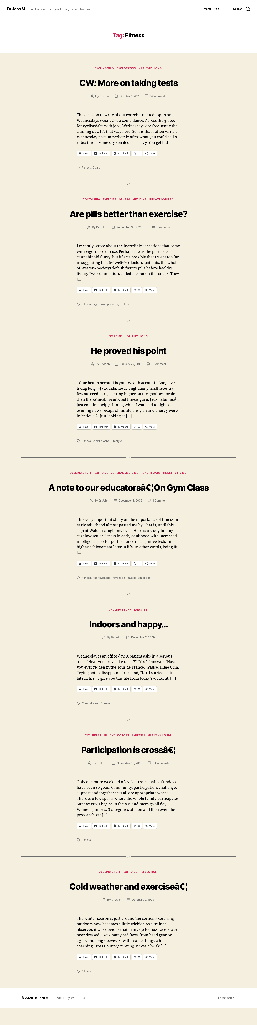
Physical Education (140, 593)
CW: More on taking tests (128, 82)
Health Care (153, 475)
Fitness (86, 168)
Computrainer (91, 719)
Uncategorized (163, 200)
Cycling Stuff (78, 475)
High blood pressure (106, 305)
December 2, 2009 (143, 653)
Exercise (109, 200)
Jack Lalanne (101, 442)
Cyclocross (127, 68)
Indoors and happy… (128, 639)
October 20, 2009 (143, 917)
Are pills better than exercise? (128, 214)
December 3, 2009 (130, 516)
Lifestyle (117, 442)
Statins (124, 305)
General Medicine (134, 200)
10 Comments (162, 228)
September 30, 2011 (128, 228)
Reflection (151, 889)
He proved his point (128, 351)
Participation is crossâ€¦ (128, 765)
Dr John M (17, 9)
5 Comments (158, 96)
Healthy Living (152, 68)
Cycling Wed (102, 68)
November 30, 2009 (129, 779)
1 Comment (159, 366)
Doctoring (90, 200)
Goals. (97, 168)
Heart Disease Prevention (109, 593)
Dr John (104, 96)
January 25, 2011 (130, 366)
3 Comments (161, 779)
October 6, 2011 (129, 96)
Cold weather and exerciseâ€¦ (128, 902)
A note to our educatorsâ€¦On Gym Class (128, 495)
